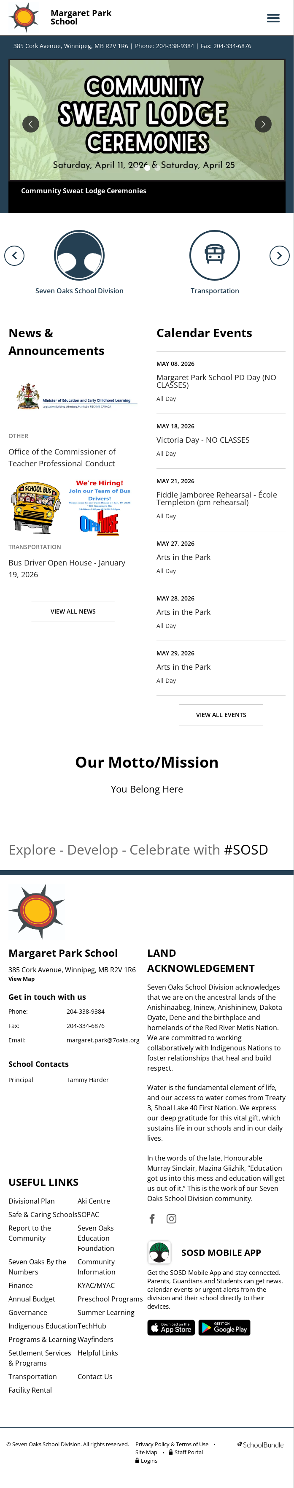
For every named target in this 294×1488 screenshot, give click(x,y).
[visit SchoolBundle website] (260, 1453)
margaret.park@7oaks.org (103, 1040)
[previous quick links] (14, 256)
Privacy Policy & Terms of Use (171, 1444)
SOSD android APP (225, 1328)
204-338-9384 (86, 1011)
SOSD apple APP (171, 1328)
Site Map (146, 1452)
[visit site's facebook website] (152, 1219)
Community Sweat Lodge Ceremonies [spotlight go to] (83, 190)
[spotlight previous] (30, 124)
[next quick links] (280, 256)
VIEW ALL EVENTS (221, 715)
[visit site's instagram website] (171, 1219)
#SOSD (246, 849)
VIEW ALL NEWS (73, 611)
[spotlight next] (263, 124)
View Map (21, 978)
